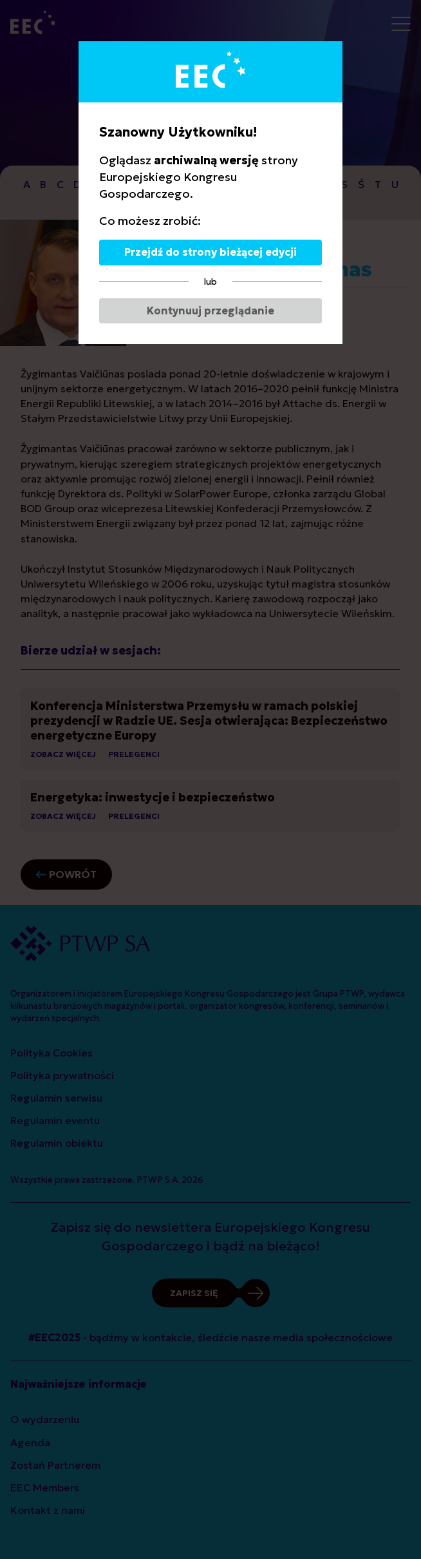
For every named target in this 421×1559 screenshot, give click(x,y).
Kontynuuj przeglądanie (210, 310)
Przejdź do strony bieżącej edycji (210, 251)
